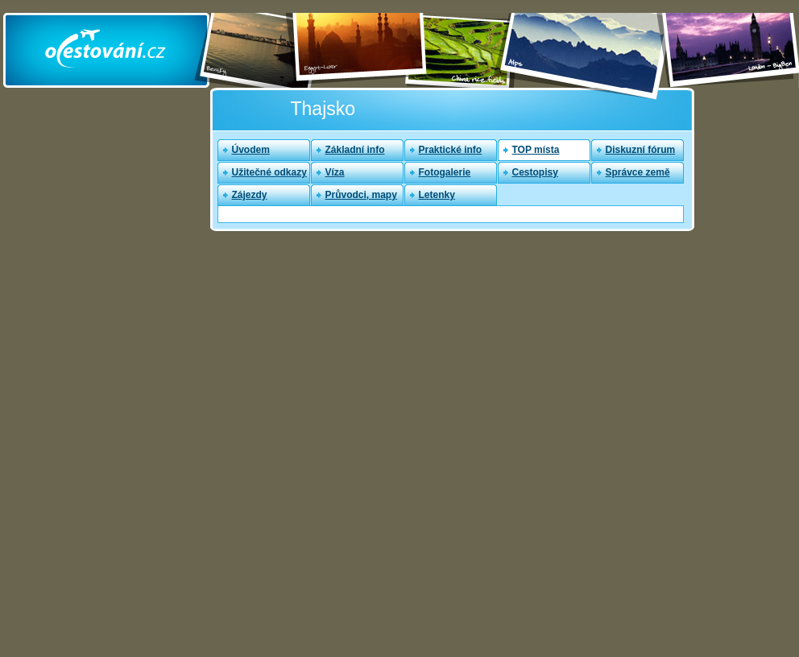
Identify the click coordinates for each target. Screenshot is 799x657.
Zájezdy (249, 194)
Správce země (638, 172)
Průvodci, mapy (361, 194)
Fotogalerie (445, 172)
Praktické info (450, 149)
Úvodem (251, 149)
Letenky (437, 194)
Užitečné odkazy (269, 172)
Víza (335, 172)
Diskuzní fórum (641, 149)
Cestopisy (535, 172)
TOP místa (536, 149)
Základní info (355, 149)
